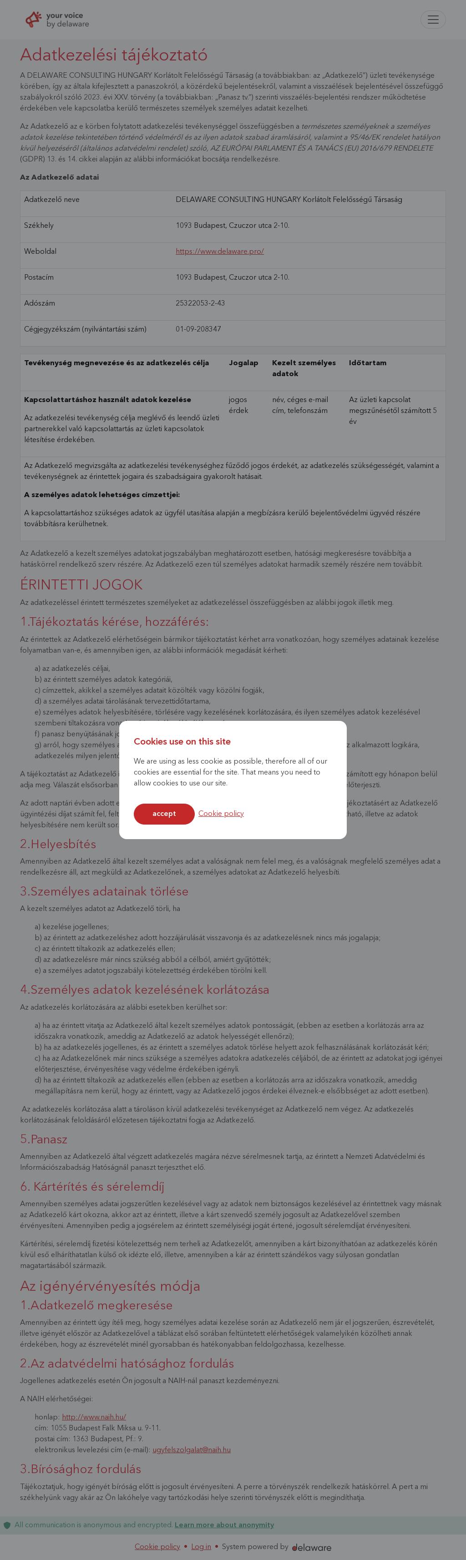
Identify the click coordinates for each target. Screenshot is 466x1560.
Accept (164, 814)
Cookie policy (221, 814)
